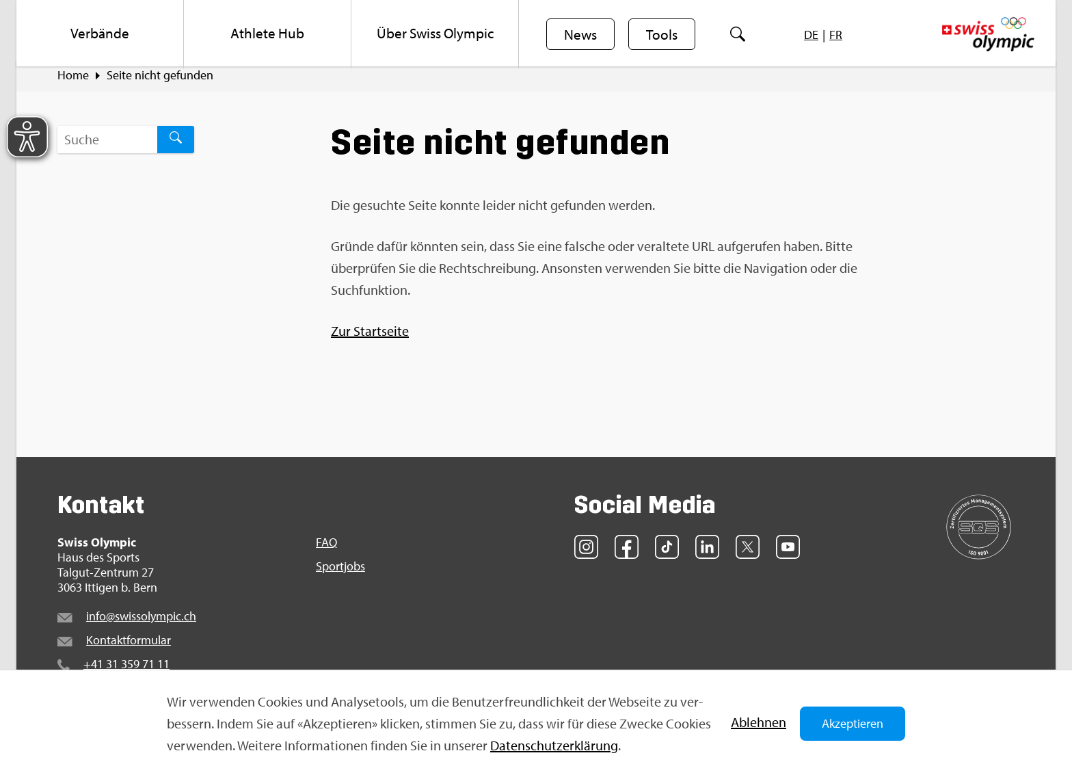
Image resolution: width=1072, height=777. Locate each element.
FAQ (326, 549)
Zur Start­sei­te (370, 338)
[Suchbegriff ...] (107, 147)
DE (813, 34)
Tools (663, 34)
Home (73, 82)
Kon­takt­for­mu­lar (128, 647)
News (581, 34)
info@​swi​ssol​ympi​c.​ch (141, 623)
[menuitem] (100, 34)
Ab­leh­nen (758, 721)
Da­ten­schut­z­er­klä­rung (554, 745)
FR (837, 34)
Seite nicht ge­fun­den (160, 82)
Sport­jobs (340, 573)
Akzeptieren (852, 723)
